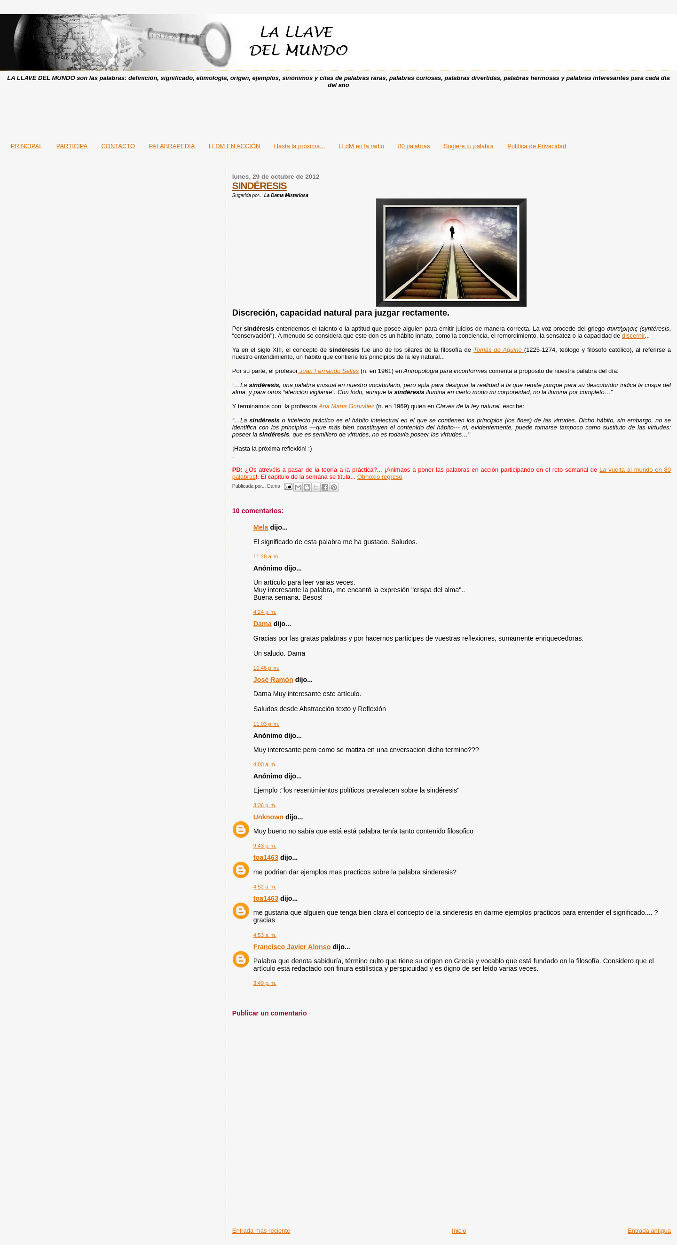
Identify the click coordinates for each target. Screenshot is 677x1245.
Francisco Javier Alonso (292, 947)
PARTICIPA (71, 146)
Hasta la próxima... (299, 146)
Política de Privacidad (536, 146)
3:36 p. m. (264, 805)
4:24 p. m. (264, 612)
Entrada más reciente (261, 1230)
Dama (262, 623)
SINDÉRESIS (259, 185)
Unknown (268, 817)
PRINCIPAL (27, 146)
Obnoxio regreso (379, 476)
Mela (260, 527)
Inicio (459, 1230)
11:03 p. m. (266, 724)
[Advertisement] (338, 112)
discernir (633, 335)
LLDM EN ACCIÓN (234, 146)
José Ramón (273, 679)
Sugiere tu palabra (469, 146)
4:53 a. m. (264, 935)
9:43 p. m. (264, 846)
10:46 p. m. (266, 668)
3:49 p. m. (264, 983)
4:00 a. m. (264, 764)
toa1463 (265, 857)
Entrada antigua (649, 1230)
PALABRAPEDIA (172, 146)
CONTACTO (118, 146)
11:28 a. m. (266, 556)
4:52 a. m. (264, 886)
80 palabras (414, 146)
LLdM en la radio (361, 146)
